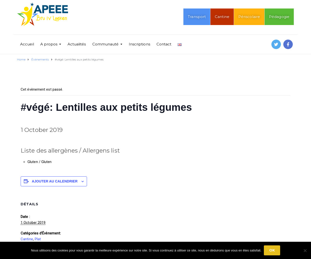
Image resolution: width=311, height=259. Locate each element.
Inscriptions (139, 44)
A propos (49, 44)
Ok (272, 250)
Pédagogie (279, 16)
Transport (197, 16)
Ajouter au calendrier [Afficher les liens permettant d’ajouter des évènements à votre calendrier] (55, 181)
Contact (164, 44)
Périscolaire (249, 16)
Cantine (222, 16)
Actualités (77, 44)
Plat (38, 239)
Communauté (105, 44)
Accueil (27, 44)
